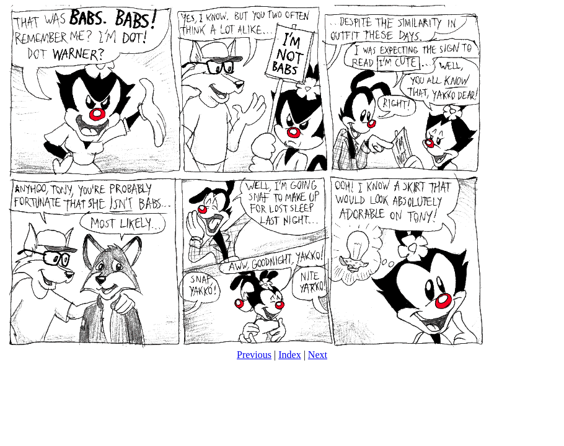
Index (289, 354)
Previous (254, 354)
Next (317, 354)
